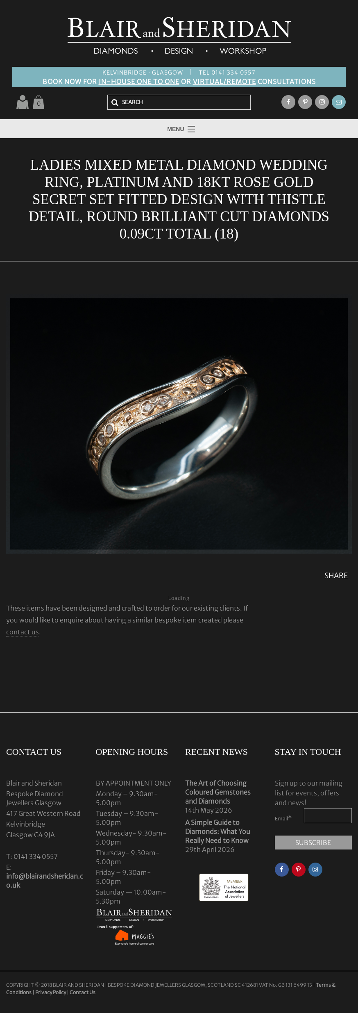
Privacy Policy (50, 992)
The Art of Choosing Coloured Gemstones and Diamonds (218, 792)
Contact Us (82, 992)
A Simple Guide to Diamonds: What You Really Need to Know (217, 831)
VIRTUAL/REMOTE (224, 81)
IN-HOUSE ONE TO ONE (139, 81)
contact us (22, 632)
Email (283, 818)
